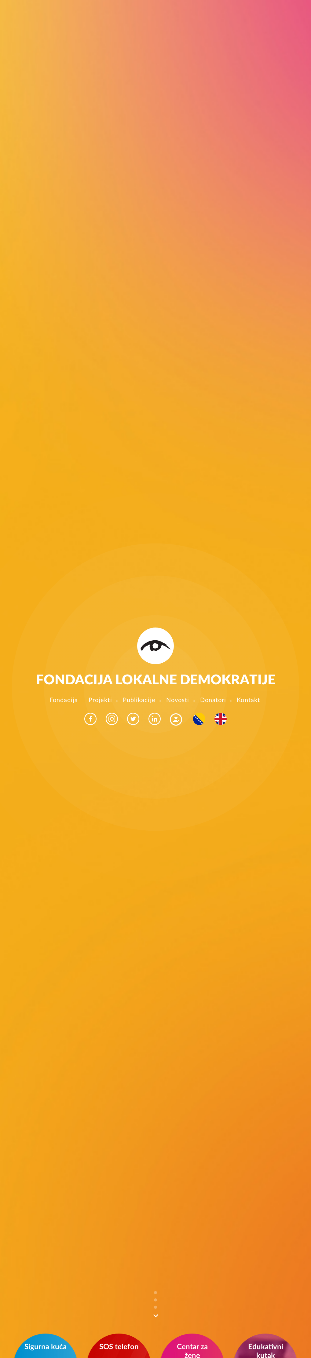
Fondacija (63, 700)
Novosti (177, 700)
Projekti (100, 700)
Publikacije (139, 700)
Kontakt (248, 700)
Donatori (213, 700)
